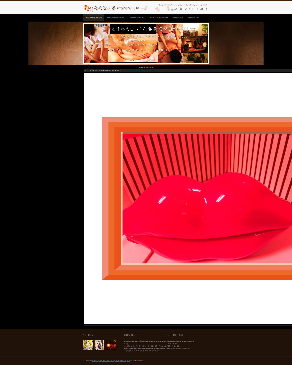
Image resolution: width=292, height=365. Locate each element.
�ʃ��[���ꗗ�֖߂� (146, 67)
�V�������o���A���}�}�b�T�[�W (111, 361)
